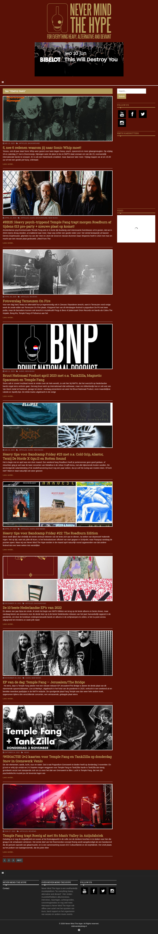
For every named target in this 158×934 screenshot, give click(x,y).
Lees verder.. (8, 164)
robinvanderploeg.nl (79, 926)
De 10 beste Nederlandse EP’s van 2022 (32, 607)
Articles (23, 143)
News (26, 752)
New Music (53, 218)
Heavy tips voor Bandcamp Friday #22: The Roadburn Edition (50, 533)
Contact (6, 888)
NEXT (19, 860)
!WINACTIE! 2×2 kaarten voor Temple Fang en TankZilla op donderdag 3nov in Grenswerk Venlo (57, 759)
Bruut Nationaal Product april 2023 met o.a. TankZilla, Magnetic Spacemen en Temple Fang (52, 377)
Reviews (33, 297)
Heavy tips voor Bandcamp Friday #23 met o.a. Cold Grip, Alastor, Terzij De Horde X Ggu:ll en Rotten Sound (53, 456)
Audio (32, 218)
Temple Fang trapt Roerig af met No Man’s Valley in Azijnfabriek (53, 835)
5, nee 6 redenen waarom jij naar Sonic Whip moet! (42, 147)
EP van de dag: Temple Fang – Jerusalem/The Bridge (44, 682)
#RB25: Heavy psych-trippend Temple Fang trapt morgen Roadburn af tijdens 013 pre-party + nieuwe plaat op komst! (57, 224)
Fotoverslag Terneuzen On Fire (26, 301)
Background (34, 143)
